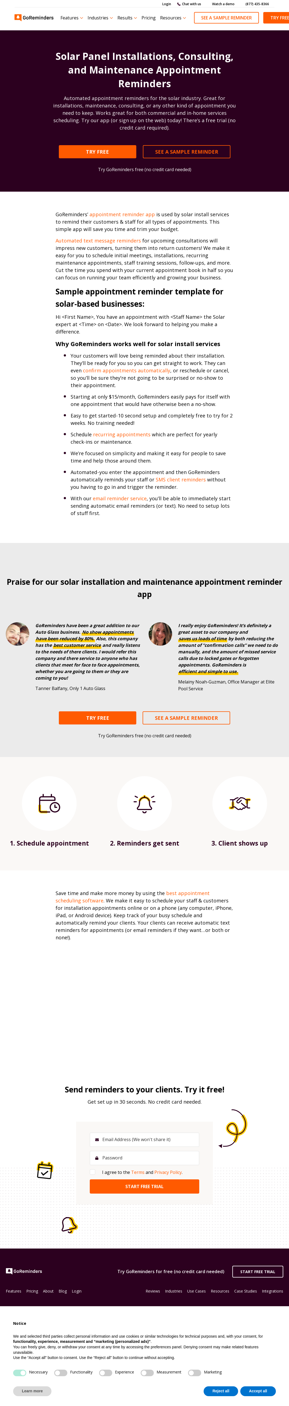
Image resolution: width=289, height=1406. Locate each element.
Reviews (153, 1291)
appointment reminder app (122, 214)
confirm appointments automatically (126, 370)
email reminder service (120, 498)
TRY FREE (97, 151)
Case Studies (245, 1291)
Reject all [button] (220, 1391)
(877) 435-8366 (257, 4)
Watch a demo (223, 4)
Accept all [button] (258, 1391)
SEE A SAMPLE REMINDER (186, 151)
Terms (137, 1172)
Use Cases (196, 1291)
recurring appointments (122, 434)
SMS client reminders (181, 479)
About (48, 1291)
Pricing (148, 18)
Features (69, 18)
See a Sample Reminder (226, 18)
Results (124, 18)
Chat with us (191, 4)
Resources (170, 18)
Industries (98, 18)
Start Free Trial (257, 1271)
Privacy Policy (168, 1172)
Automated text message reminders (98, 240)
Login (166, 4)
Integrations (272, 1291)
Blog (63, 1291)
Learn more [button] (32, 1391)
